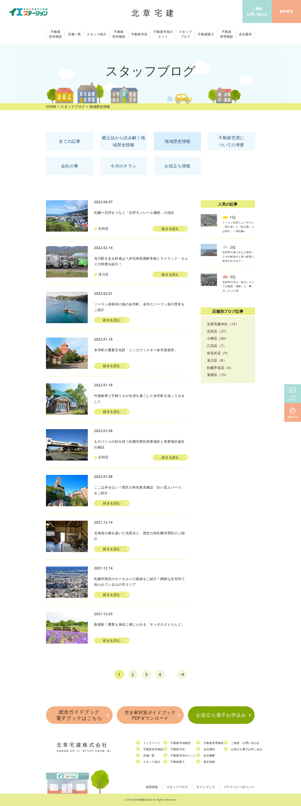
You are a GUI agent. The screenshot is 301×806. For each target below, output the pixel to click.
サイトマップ (205, 787)
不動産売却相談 (153, 749)
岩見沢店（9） (218, 353)
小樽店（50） (217, 338)
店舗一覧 (149, 755)
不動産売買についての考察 (231, 141)
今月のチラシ (123, 166)
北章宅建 (154, 12)
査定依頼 (209, 762)
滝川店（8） (216, 360)
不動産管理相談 (214, 743)
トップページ (151, 743)
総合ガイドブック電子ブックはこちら (79, 714)
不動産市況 (139, 34)
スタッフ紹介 (151, 762)
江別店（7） (216, 345)
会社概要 (209, 755)
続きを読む (170, 228)
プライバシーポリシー (239, 787)
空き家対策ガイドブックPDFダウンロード (150, 715)
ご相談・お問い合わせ (245, 743)
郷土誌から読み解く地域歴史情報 (123, 141)
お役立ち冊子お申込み (221, 715)
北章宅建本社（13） (223, 324)
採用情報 (152, 787)
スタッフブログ (177, 787)
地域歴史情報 (177, 141)
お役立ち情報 (177, 166)
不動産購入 (178, 762)
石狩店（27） (217, 331)
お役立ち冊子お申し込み (247, 749)
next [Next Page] (182, 674)
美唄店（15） (217, 374)
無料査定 (292, 413)
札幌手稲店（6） (220, 367)
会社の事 (69, 166)
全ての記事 (69, 141)
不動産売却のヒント (183, 755)
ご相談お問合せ (292, 394)
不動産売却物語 (181, 743)
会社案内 (209, 749)
